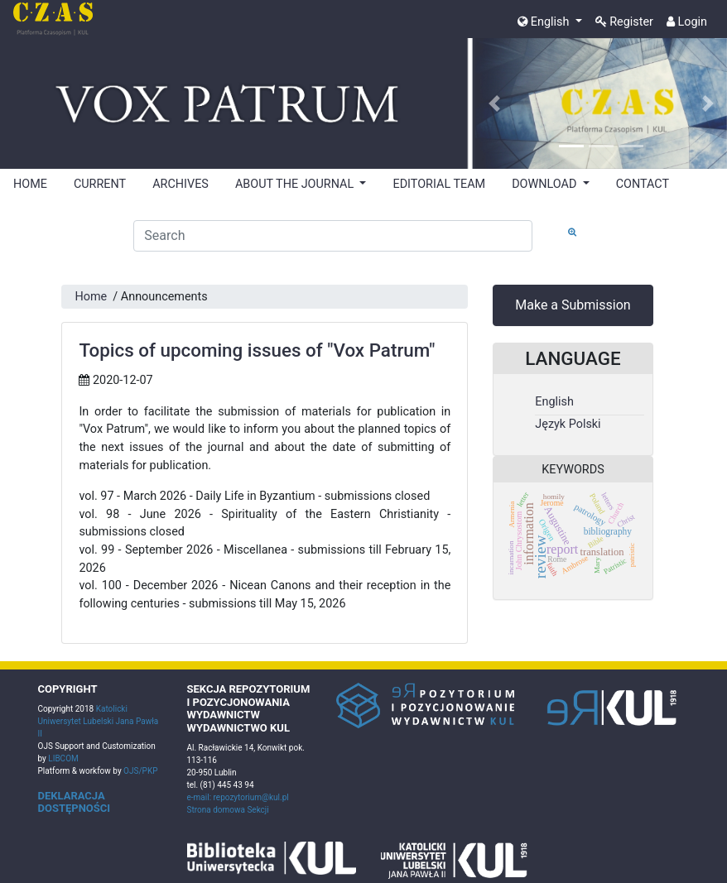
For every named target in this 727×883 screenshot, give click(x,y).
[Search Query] (332, 236)
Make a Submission (572, 305)
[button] (494, 104)
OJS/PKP (140, 770)
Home (91, 297)
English (545, 22)
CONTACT (642, 184)
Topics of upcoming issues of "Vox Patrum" (257, 350)
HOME (30, 184)
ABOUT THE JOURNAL (296, 184)
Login (687, 22)
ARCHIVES (180, 184)
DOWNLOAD (546, 184)
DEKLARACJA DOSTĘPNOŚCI (74, 802)
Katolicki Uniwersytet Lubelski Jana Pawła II (98, 721)
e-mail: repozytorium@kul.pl (238, 797)
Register (624, 22)
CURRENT (100, 184)
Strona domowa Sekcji (228, 809)
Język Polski (567, 424)
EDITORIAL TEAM (438, 184)
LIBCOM (63, 758)
